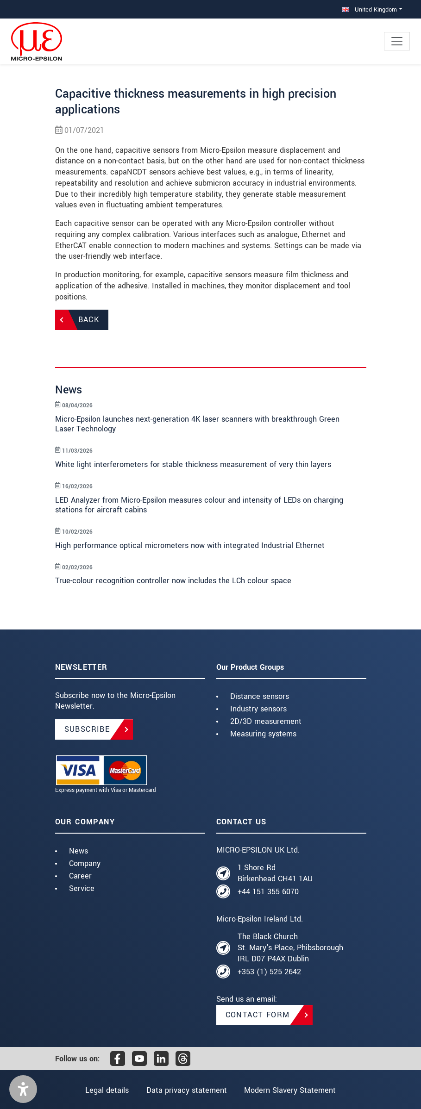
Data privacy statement (186, 1090)
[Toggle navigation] (397, 41)
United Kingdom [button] (369, 9)
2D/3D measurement (266, 721)
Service (81, 888)
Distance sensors (259, 696)
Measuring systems (263, 734)
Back (89, 319)
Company (85, 863)
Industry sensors (258, 709)
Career (80, 876)
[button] (23, 1089)
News (78, 851)
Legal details (106, 1090)
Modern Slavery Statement (290, 1090)
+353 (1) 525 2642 (269, 971)
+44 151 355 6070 (268, 891)
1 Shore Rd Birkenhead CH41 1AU (275, 873)
